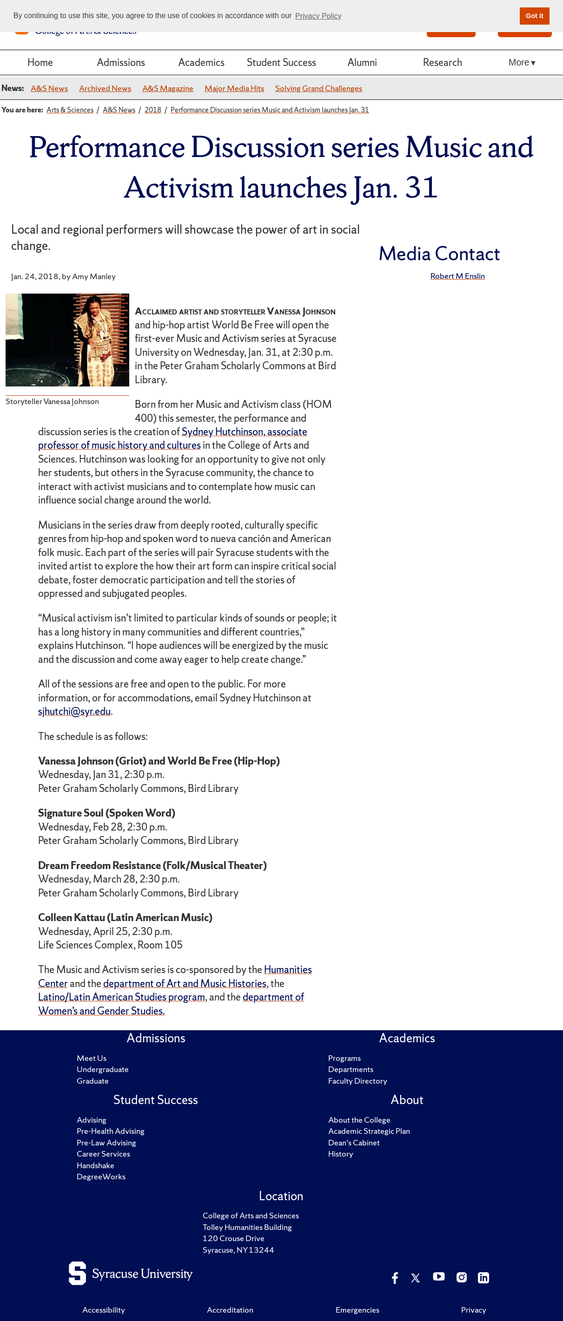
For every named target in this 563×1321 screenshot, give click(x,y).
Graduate (93, 1080)
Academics (201, 62)
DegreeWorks (101, 1176)
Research (442, 62)
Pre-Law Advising (106, 1142)
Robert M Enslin (458, 275)
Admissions (121, 62)
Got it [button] (534, 16)
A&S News (49, 88)
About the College (359, 1119)
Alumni (362, 62)
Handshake (95, 1165)
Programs (344, 1058)
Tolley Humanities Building (247, 1227)
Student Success (281, 62)
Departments (350, 1069)
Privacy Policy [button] (318, 16)
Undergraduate (103, 1069)
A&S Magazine (167, 88)
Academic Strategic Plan (369, 1130)
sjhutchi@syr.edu (74, 711)
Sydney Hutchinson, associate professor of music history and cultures (172, 438)
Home (40, 62)
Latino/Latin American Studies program (121, 997)
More (519, 62)
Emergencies (357, 1309)
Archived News (105, 88)
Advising (91, 1119)
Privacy (473, 1309)
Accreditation (230, 1309)
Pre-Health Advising (111, 1130)
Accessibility (103, 1309)
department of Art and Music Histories (184, 983)
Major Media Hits (234, 88)
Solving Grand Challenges (318, 88)
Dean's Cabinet (354, 1142)
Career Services (103, 1153)
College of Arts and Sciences (251, 1215)
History (340, 1153)
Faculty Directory (357, 1080)
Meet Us (91, 1058)
